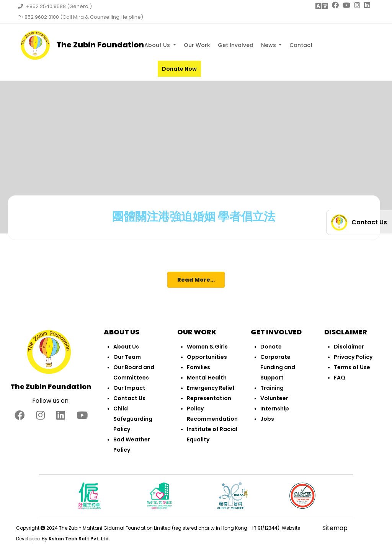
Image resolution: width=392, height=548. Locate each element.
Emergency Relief (211, 388)
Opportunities (207, 357)
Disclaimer (349, 346)
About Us (158, 45)
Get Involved (235, 45)
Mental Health (207, 377)
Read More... (196, 280)
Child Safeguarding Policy (132, 419)
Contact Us (129, 398)
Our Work (197, 45)
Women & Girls (207, 346)
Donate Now (179, 69)
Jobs (267, 419)
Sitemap (335, 528)
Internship (274, 408)
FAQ (339, 377)
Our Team (127, 357)
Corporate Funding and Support (277, 367)
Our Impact (129, 388)
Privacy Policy (353, 357)
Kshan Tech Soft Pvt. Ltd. (79, 538)
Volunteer (274, 398)
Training (272, 388)
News (269, 45)
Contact (301, 45)
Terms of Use (352, 367)
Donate (271, 346)
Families (198, 367)
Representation (209, 398)
